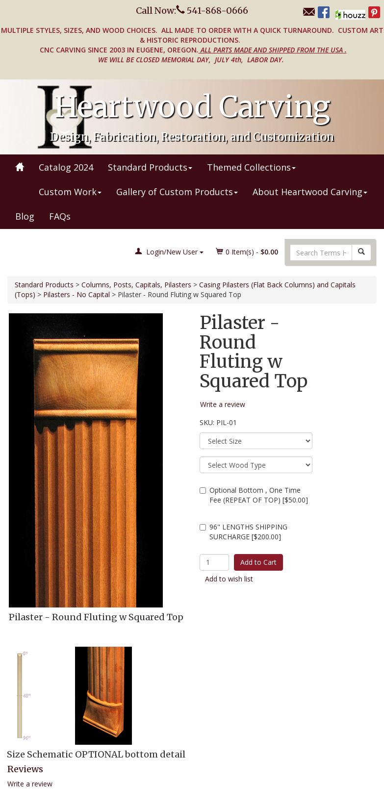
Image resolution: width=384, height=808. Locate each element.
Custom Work (70, 192)
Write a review (29, 783)
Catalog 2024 (66, 167)
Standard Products (150, 167)
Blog (24, 216)
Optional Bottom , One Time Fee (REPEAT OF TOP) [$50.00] (254, 495)
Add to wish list (229, 578)
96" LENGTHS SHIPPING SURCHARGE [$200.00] (243, 531)
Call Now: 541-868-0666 (192, 10)
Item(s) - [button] (247, 251)
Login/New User (169, 251)
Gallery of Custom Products (177, 192)
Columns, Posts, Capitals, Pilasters (136, 284)
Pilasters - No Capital (76, 294)
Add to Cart (258, 562)
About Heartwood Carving (310, 192)
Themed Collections (251, 167)
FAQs (60, 216)
